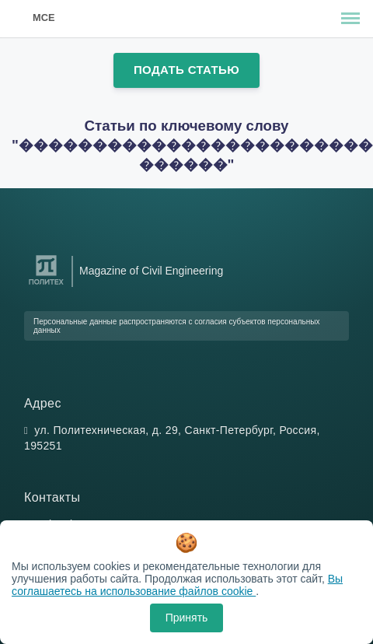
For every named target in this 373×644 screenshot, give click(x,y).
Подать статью (186, 69)
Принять (187, 617)
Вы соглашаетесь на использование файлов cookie (177, 584)
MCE (43, 17)
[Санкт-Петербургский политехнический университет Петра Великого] (46, 285)
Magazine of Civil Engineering (151, 270)
